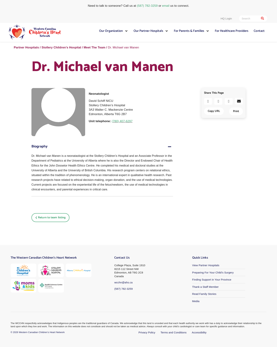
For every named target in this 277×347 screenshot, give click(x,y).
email (165, 5)
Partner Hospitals (26, 47)
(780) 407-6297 (122, 121)
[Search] (262, 18)
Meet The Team (94, 47)
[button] (208, 101)
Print (236, 111)
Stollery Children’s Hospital (61, 47)
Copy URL (214, 111)
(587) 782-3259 (147, 5)
